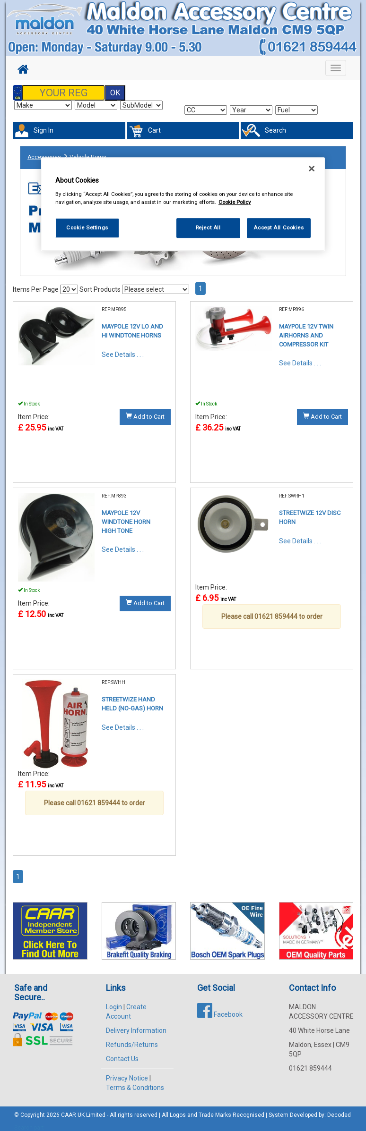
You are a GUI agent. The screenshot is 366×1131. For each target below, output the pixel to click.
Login (114, 1001)
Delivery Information (136, 1025)
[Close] (311, 169)
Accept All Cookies (278, 227)
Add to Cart (145, 411)
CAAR (68, 1109)
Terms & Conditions (135, 1082)
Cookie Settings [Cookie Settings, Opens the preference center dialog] (87, 227)
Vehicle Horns (88, 152)
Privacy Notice (127, 1072)
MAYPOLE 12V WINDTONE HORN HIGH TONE (126, 516)
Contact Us (122, 1053)
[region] (183, 205)
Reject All (208, 227)
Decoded (339, 1109)
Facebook (220, 1009)
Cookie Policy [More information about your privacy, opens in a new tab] (234, 202)
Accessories (44, 152)
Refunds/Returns (132, 1039)
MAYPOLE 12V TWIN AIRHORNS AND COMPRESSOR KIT (306, 330)
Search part (29, 1122)
